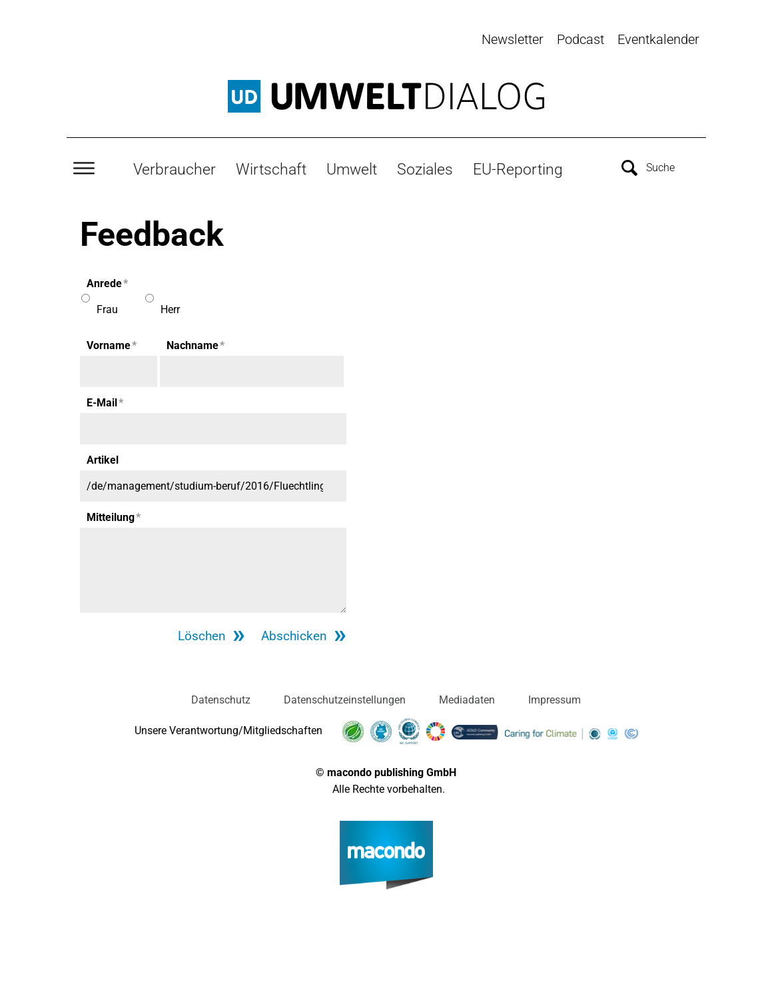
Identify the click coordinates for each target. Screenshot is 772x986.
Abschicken (293, 634)
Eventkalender (658, 39)
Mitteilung (114, 515)
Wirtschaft (271, 167)
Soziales (425, 167)
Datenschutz (220, 698)
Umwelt (351, 167)
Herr (170, 307)
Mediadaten (467, 698)
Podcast (580, 39)
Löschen (199, 634)
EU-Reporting (518, 167)
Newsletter (513, 39)
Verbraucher (174, 167)
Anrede (107, 281)
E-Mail (105, 400)
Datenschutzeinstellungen (345, 698)
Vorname (112, 343)
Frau (107, 307)
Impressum (554, 698)
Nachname (195, 343)
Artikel (103, 458)
